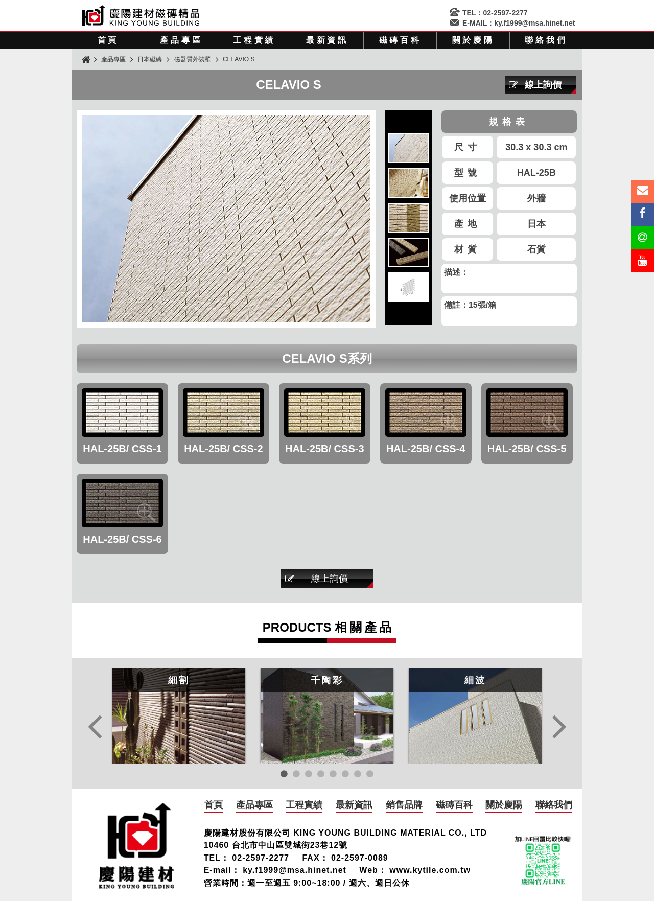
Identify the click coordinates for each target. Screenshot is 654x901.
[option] (178, 716)
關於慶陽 (473, 40)
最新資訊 (327, 40)
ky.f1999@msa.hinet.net (534, 23)
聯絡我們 (546, 40)
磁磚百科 (400, 40)
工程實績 (254, 40)
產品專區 (181, 40)
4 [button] (321, 774)
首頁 (108, 40)
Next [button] (559, 728)
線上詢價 (543, 85)
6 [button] (345, 774)
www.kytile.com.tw (430, 870)
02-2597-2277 (505, 13)
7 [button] (358, 774)
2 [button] (296, 774)
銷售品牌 (404, 805)
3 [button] (308, 774)
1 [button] (284, 774)
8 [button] (370, 774)
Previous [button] (94, 728)
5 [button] (333, 774)
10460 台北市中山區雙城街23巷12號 (276, 845)
